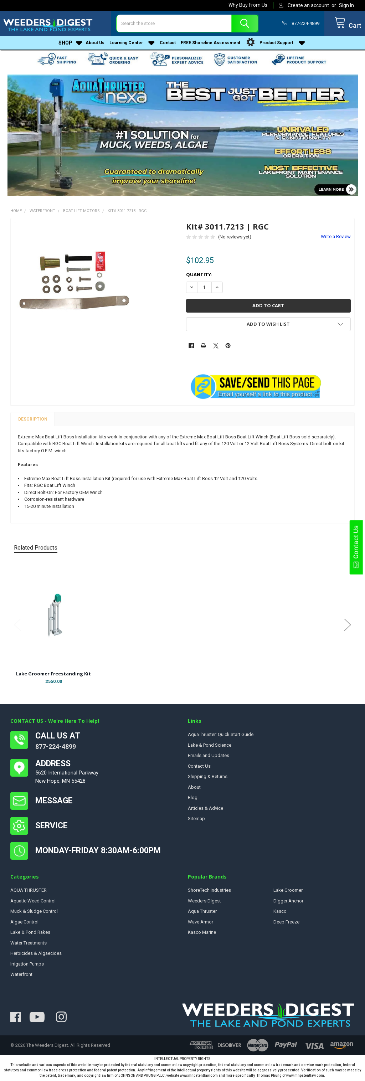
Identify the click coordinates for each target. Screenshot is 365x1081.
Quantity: (199, 277)
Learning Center (132, 45)
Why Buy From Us (247, 5)
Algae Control (24, 924)
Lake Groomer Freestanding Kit (53, 676)
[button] (182, 137)
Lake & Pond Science (209, 747)
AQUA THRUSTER (28, 892)
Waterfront (21, 976)
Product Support (275, 45)
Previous (17, 627)
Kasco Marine (202, 934)
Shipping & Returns (207, 779)
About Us (95, 45)
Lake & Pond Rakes (30, 934)
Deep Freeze (286, 924)
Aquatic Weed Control (33, 903)
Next (347, 627)
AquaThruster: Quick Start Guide (220, 737)
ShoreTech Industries (209, 892)
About (194, 789)
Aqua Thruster (202, 913)
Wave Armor (200, 924)
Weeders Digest (204, 903)
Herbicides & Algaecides (36, 955)
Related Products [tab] (35, 550)
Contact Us (356, 547)
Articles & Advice (205, 810)
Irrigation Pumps (27, 966)
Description (32, 421)
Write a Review (336, 239)
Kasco (280, 913)
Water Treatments (28, 945)
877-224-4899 (55, 749)
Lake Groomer (288, 892)
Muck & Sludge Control (34, 913)
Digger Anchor (288, 903)
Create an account (308, 5)
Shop (70, 45)
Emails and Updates (208, 758)
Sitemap (196, 821)
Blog (192, 800)
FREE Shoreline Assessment (210, 45)
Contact (168, 45)
